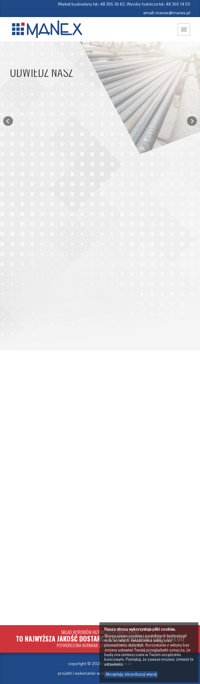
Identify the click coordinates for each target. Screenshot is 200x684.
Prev (8, 121)
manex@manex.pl (172, 12)
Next (192, 121)
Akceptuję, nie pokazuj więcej (131, 674)
